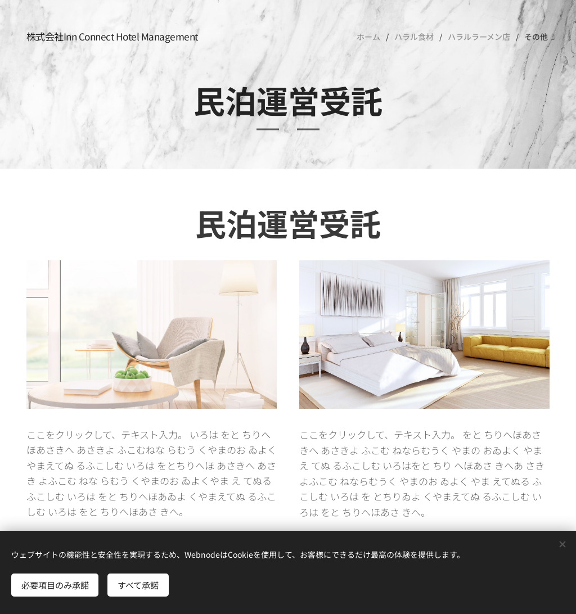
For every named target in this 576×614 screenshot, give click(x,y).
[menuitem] (371, 36)
